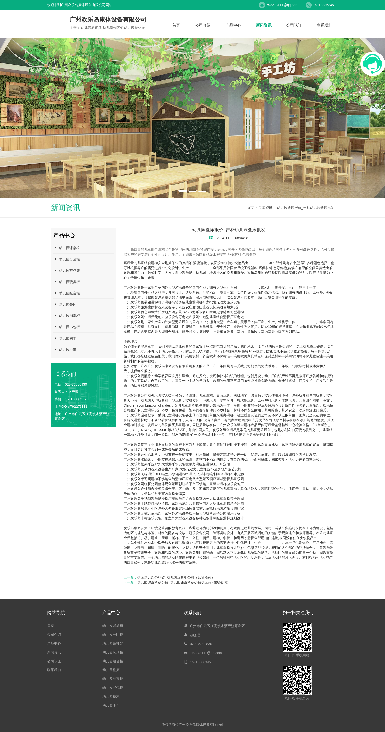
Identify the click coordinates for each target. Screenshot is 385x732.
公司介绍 (203, 25)
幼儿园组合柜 (66, 293)
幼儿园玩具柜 (66, 282)
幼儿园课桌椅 (66, 248)
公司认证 (294, 25)
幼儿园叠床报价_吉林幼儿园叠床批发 (305, 208)
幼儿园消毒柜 (66, 315)
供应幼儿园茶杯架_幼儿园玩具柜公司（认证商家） (176, 577)
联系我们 (324, 25)
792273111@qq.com (282, 5)
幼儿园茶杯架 (66, 270)
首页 (176, 25)
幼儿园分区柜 (66, 259)
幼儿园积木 (64, 338)
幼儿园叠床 (64, 304)
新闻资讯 (264, 25)
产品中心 (233, 25)
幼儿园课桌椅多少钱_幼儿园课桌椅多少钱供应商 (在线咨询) (182, 582)
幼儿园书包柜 (66, 327)
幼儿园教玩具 (199, 268)
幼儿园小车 (64, 349)
